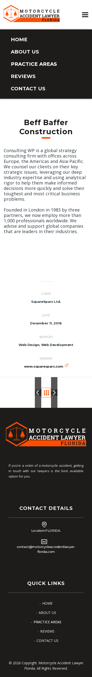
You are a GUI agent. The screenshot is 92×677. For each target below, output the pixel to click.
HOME (19, 39)
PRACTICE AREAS (34, 64)
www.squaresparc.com (43, 366)
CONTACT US (28, 89)
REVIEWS (23, 76)
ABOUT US (25, 52)
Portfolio (47, 392)
